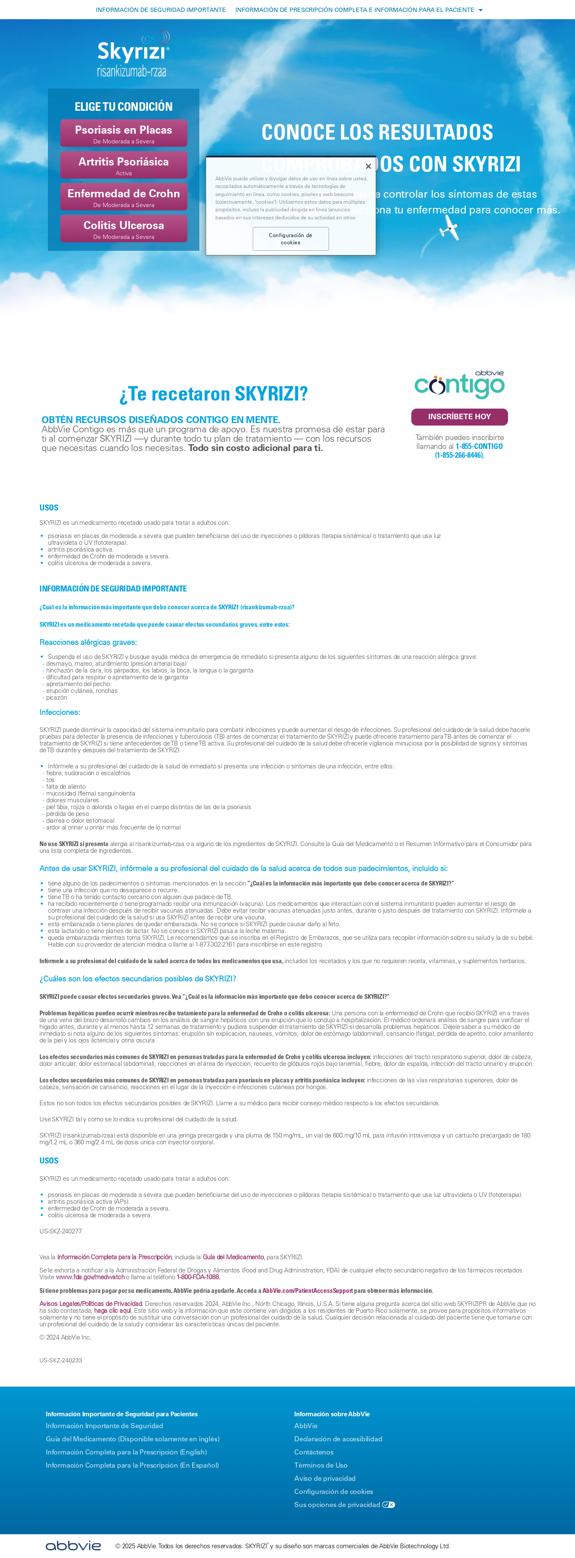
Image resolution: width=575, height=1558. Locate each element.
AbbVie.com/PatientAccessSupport (307, 1290)
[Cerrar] (368, 166)
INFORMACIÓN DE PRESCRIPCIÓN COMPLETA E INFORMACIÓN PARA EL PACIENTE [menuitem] (355, 10)
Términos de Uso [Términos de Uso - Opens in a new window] (321, 1465)
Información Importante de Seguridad (104, 1425)
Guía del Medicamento (233, 1257)
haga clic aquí (112, 1310)
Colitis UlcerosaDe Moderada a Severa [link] (124, 229)
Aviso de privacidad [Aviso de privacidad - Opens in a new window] (325, 1478)
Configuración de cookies (333, 1491)
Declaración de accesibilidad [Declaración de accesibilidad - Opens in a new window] (338, 1439)
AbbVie (306, 1425)
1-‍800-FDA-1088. (198, 1277)
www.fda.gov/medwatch (90, 1277)
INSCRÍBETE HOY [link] (459, 416)
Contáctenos (314, 1452)
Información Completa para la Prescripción (114, 1257)
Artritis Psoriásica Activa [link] (123, 165)
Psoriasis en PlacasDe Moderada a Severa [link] (123, 134)
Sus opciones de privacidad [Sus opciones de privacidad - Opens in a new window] (337, 1504)
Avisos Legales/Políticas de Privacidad (90, 1304)
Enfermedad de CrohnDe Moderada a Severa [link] (123, 197)
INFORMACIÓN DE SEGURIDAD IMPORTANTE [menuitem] (161, 10)
